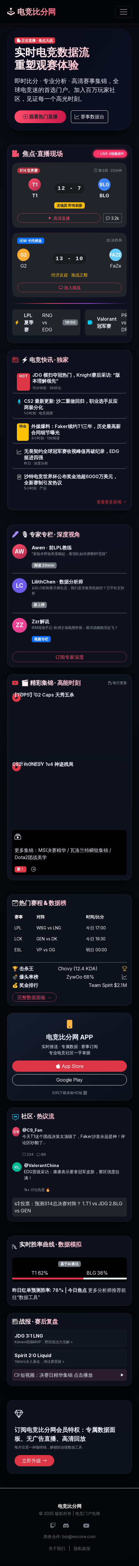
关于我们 (57, 1548)
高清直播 (59, 218)
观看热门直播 (40, 117)
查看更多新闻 (112, 501)
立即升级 (34, 1461)
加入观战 (70, 287)
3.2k (112, 218)
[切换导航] (123, 12)
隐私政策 (82, 1548)
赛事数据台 (89, 117)
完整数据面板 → (34, 997)
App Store (70, 1066)
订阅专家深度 (69, 657)
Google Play (69, 1080)
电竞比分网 (31, 11)
